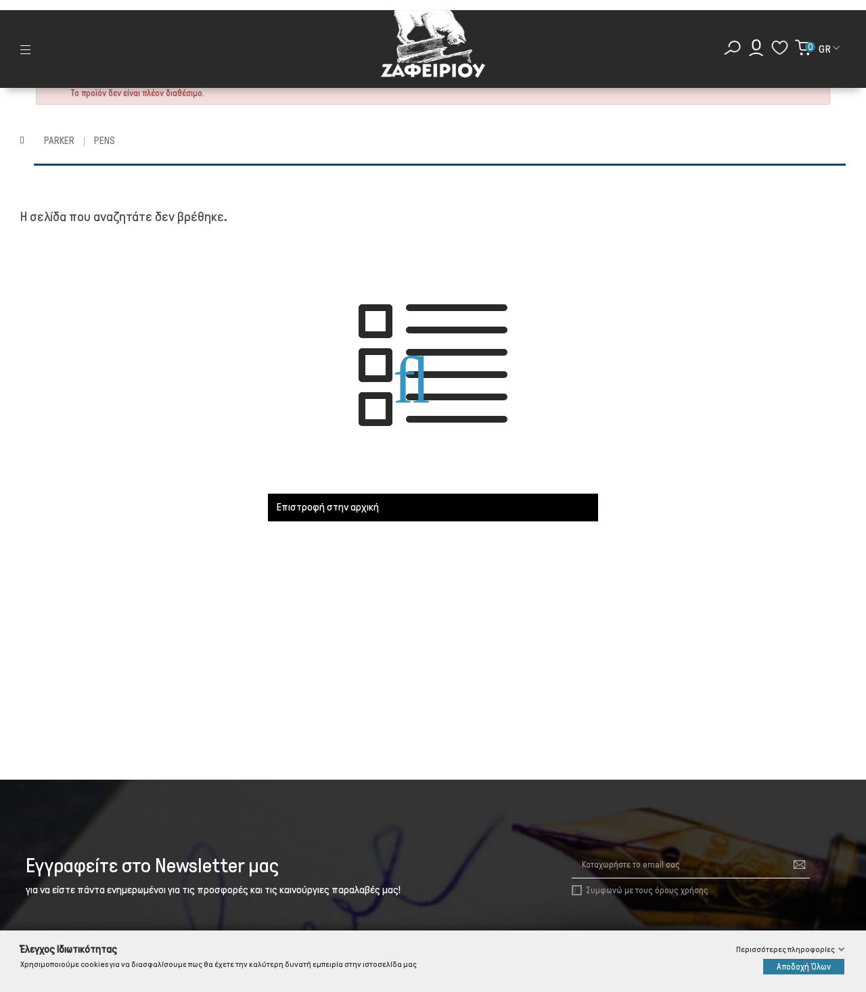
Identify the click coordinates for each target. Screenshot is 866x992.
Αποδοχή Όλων (804, 967)
